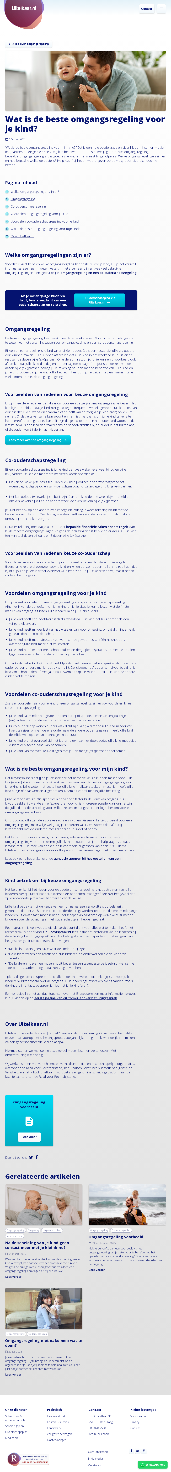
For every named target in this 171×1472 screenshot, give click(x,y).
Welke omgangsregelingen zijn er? (35, 191)
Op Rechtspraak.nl (57, 932)
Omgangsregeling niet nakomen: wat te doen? (43, 1343)
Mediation (11, 1438)
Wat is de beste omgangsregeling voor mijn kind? (45, 229)
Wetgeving (33, 1230)
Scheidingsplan (14, 1426)
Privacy (134, 1422)
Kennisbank (54, 1428)
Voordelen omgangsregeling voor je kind (39, 214)
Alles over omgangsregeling (30, 43)
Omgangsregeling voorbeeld (116, 1236)
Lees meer (29, 1137)
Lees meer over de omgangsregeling (35, 440)
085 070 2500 (97, 1428)
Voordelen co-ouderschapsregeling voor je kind (45, 221)
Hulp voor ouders (52, 1230)
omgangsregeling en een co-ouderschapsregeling (99, 273)
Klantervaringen (57, 1440)
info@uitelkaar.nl (99, 1434)
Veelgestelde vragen (59, 1434)
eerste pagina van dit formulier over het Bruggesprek (75, 998)
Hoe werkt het (56, 1416)
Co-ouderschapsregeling (28, 206)
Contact (146, 9)
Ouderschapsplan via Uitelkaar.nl (100, 300)
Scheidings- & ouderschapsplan (16, 1418)
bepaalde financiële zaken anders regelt (97, 527)
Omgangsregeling (23, 199)
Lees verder (13, 1277)
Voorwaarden (139, 1416)
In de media (95, 1458)
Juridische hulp (15, 1236)
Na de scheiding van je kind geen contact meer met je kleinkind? (37, 1245)
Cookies (135, 1428)
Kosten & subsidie (58, 1422)
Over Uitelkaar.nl (22, 236)
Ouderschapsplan (121, 1230)
